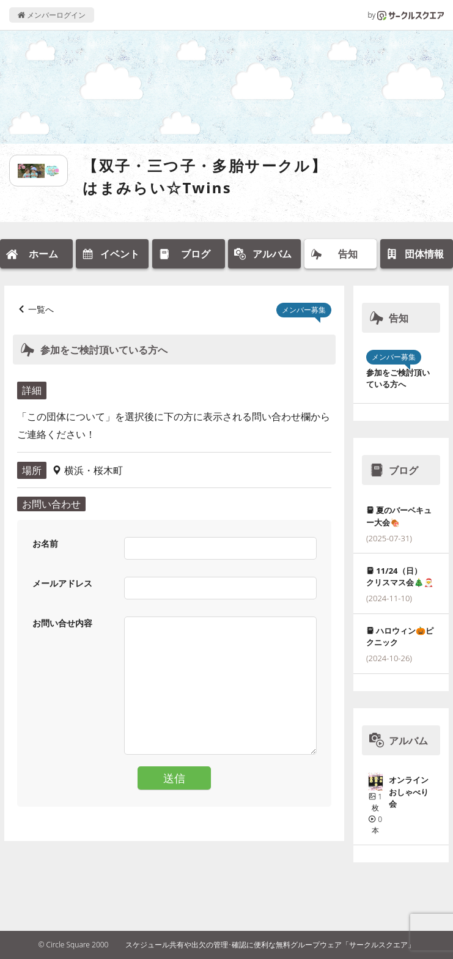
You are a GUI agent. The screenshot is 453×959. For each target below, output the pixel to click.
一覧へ (41, 309)
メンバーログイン (52, 15)
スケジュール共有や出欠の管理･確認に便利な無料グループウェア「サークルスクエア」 (270, 944)
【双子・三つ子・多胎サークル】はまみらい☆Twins (205, 176)
